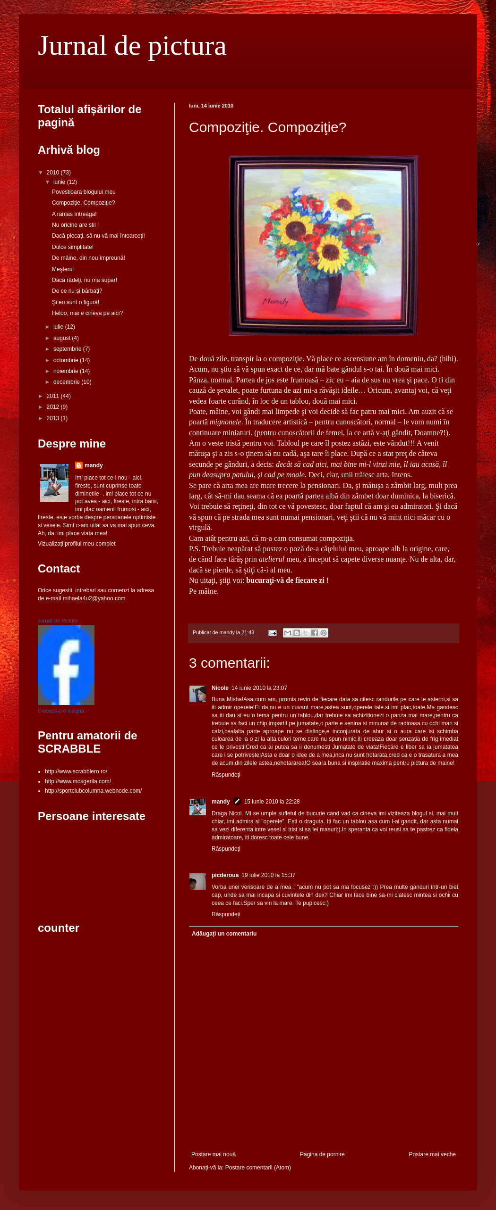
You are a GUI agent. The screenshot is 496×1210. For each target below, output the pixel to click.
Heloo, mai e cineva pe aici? (87, 313)
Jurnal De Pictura (57, 620)
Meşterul (63, 269)
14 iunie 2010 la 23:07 (259, 688)
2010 (54, 172)
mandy (221, 801)
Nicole (220, 688)
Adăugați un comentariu (224, 933)
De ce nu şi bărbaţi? (77, 291)
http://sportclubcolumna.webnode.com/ (93, 790)
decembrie (67, 382)
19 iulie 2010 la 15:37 (268, 875)
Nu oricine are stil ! (75, 225)
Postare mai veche (432, 1154)
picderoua (225, 875)
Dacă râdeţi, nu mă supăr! (84, 280)
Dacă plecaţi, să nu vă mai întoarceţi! (98, 235)
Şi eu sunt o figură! (75, 302)
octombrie (66, 360)
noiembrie (66, 371)
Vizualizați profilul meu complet (77, 543)
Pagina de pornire (322, 1154)
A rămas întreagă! (74, 214)
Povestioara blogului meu (84, 192)
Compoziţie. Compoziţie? (83, 202)
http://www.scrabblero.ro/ (76, 771)
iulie (59, 326)
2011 (54, 396)
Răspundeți (226, 774)
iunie (60, 182)
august (62, 338)
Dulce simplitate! (73, 247)
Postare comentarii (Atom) (258, 1167)
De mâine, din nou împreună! (88, 258)
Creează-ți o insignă (61, 710)
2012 (54, 407)
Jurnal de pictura (132, 45)
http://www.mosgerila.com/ (78, 781)
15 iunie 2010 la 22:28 (272, 801)
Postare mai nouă (213, 1154)
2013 (54, 418)
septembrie (68, 349)
